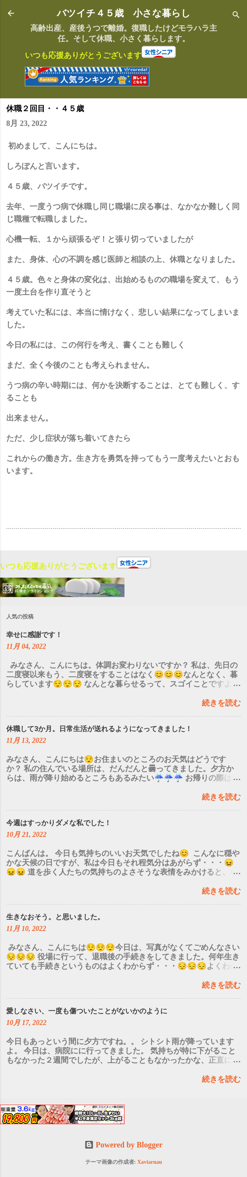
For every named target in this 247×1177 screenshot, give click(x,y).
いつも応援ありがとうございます (83, 55)
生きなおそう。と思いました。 (55, 917)
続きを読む (221, 703)
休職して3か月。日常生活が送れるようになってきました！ (99, 729)
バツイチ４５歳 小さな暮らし (124, 13)
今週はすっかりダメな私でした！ (58, 823)
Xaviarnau (149, 1162)
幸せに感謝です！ (34, 634)
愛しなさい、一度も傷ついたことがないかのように (86, 1011)
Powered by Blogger (123, 1144)
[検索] (236, 16)
